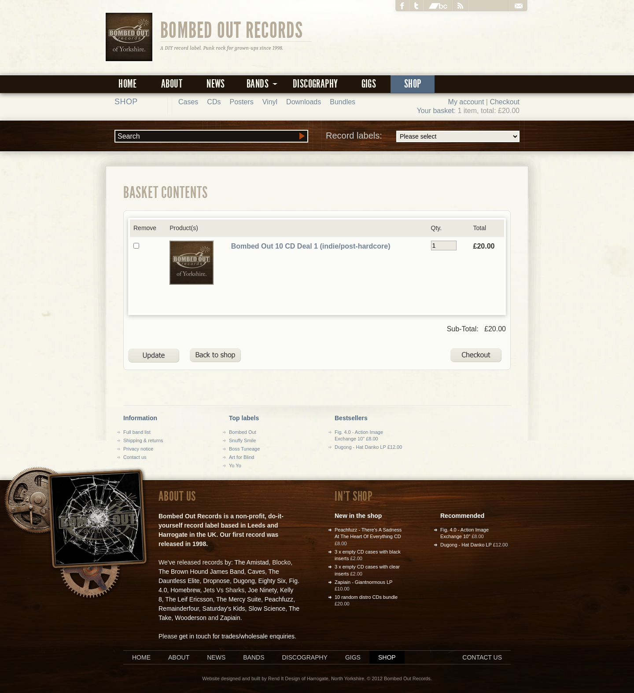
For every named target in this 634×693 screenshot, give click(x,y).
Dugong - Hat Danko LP (466, 544)
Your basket (435, 110)
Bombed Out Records (231, 29)
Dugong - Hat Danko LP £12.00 (368, 447)
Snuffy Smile (242, 440)
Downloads (303, 102)
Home (127, 84)
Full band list (137, 432)
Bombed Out (242, 432)
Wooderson (190, 617)
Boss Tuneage (244, 448)
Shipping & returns (143, 440)
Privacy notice (138, 448)
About (171, 84)
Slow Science (266, 608)
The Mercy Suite (238, 599)
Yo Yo (235, 465)
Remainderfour (178, 608)
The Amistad (252, 562)
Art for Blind (241, 457)
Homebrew (185, 590)
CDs (214, 102)
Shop (412, 84)
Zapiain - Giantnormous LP (363, 582)
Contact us (135, 457)
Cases (188, 102)
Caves (256, 571)
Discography (315, 84)
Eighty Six (271, 580)
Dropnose (216, 580)
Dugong (244, 580)
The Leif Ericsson (189, 599)
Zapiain (230, 617)
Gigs (368, 84)
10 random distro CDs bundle (366, 597)
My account (466, 102)
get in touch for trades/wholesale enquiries (237, 636)
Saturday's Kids (224, 608)
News (215, 84)
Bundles (342, 102)
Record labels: (423, 136)
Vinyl (269, 102)
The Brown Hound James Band (201, 571)
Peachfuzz (279, 599)
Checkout (505, 102)
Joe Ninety (262, 590)
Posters (241, 102)
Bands (253, 657)
